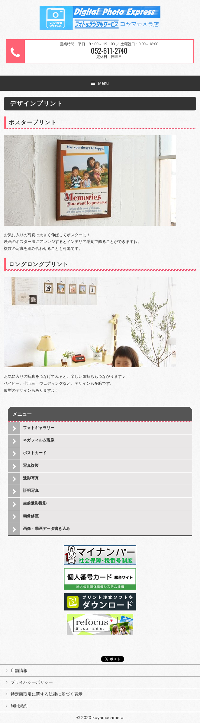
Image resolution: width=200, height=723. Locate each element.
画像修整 (31, 516)
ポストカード (35, 453)
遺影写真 (31, 478)
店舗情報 (19, 670)
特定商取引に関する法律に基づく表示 (46, 694)
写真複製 (31, 465)
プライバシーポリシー (32, 682)
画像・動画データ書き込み (46, 528)
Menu (103, 83)
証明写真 (31, 490)
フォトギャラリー (38, 427)
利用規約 (19, 705)
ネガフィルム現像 (38, 440)
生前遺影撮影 (35, 503)
